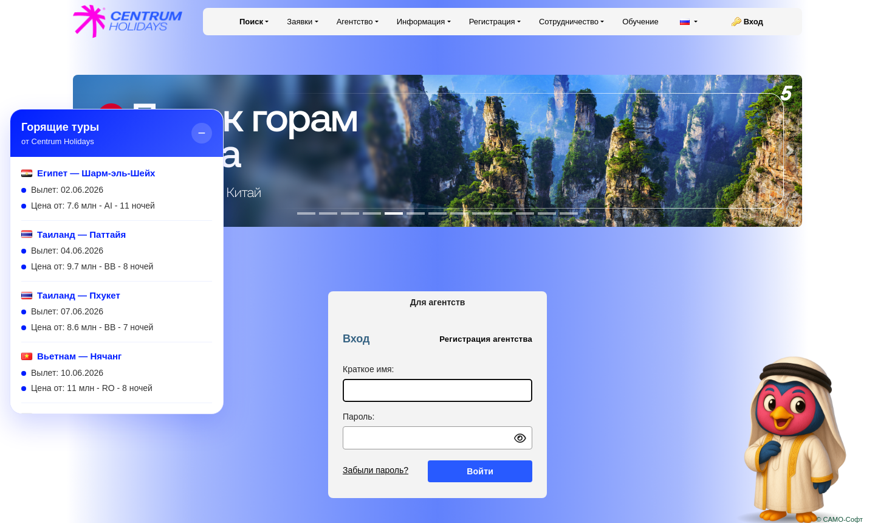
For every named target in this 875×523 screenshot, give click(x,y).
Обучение (640, 21)
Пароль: (358, 416)
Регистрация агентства (485, 339)
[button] (790, 151)
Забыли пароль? (375, 470)
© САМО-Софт (839, 519)
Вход (753, 21)
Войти (480, 471)
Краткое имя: (368, 369)
